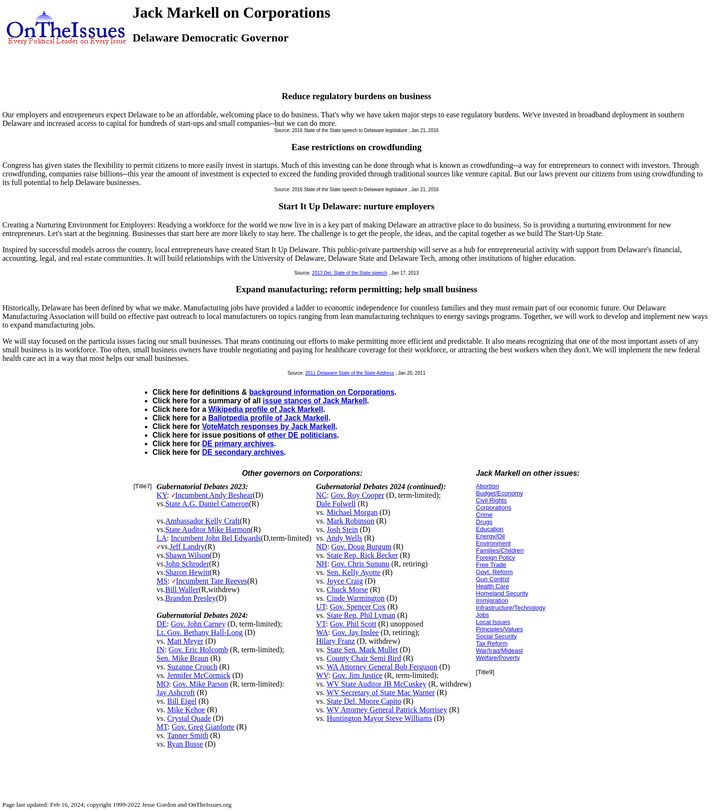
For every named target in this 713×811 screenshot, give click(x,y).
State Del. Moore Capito (364, 701)
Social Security (496, 636)
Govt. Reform (494, 571)
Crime (484, 514)
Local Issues (493, 622)
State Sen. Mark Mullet (362, 650)
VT (321, 624)
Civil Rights (491, 500)
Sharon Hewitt (187, 572)
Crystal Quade (189, 718)
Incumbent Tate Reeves (211, 581)
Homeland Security (502, 593)
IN (160, 650)
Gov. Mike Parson (200, 684)
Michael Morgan (352, 512)
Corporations (493, 507)
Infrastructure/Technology (511, 607)
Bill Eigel (182, 701)
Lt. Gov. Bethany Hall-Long (199, 632)
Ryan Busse (185, 744)
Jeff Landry (187, 547)
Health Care (492, 586)
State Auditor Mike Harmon (208, 529)
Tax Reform (492, 643)
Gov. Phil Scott (353, 624)
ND (321, 547)
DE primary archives (238, 444)
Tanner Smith (187, 735)
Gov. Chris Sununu (360, 564)
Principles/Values (499, 629)
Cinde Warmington (356, 598)
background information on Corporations (322, 392)
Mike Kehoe (186, 710)
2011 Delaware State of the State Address (349, 373)
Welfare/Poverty (498, 657)
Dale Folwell (336, 504)
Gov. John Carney (198, 624)
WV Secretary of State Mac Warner (380, 692)
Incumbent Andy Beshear (214, 495)
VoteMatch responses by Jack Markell (269, 426)
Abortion (487, 486)
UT (321, 607)
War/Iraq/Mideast (499, 650)
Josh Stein (342, 529)
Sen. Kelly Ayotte (354, 572)
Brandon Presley (190, 598)
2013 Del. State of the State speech (349, 273)
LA (161, 538)
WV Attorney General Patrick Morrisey (386, 710)
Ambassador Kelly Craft (202, 521)
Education (490, 529)
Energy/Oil (490, 536)
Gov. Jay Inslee (355, 632)
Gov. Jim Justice (357, 675)
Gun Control (492, 579)
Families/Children (500, 550)
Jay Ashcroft (175, 692)
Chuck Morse (347, 589)
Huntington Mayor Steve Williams (379, 718)
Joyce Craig (345, 581)
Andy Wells (344, 538)
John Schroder (187, 564)
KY (161, 495)
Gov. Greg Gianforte (203, 727)
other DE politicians (302, 435)
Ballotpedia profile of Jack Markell (268, 418)
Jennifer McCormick (199, 675)
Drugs (484, 521)
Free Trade (491, 564)
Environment (493, 543)
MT (161, 727)
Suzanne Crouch (192, 667)
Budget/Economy (499, 493)
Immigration (492, 600)
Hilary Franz (335, 641)
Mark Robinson (351, 521)
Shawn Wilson (187, 555)
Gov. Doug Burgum (361, 547)
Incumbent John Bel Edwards (216, 538)
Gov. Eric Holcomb (198, 650)
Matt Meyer (185, 641)
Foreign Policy (495, 557)
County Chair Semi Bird (364, 658)
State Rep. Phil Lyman (361, 615)
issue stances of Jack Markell (315, 401)
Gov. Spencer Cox (358, 607)
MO (162, 684)
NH (321, 564)
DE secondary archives (243, 452)
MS (161, 581)
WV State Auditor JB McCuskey (376, 684)
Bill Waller (182, 589)
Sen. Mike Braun (182, 658)
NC (321, 495)
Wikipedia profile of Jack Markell (265, 409)
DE (161, 624)
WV (322, 675)
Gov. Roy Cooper (357, 495)
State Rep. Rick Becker (362, 555)
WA (322, 632)
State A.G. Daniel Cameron (207, 504)
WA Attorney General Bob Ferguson (382, 667)
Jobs (482, 614)
